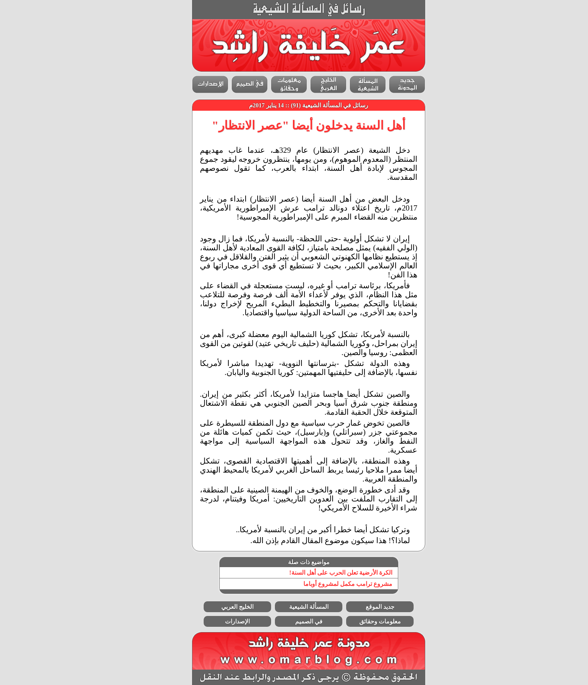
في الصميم (294, 621)
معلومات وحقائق (365, 621)
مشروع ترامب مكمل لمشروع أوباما (333, 584)
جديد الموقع (365, 607)
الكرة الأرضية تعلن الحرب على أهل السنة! (325, 572)
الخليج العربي (223, 607)
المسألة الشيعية (294, 607)
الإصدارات (222, 621)
